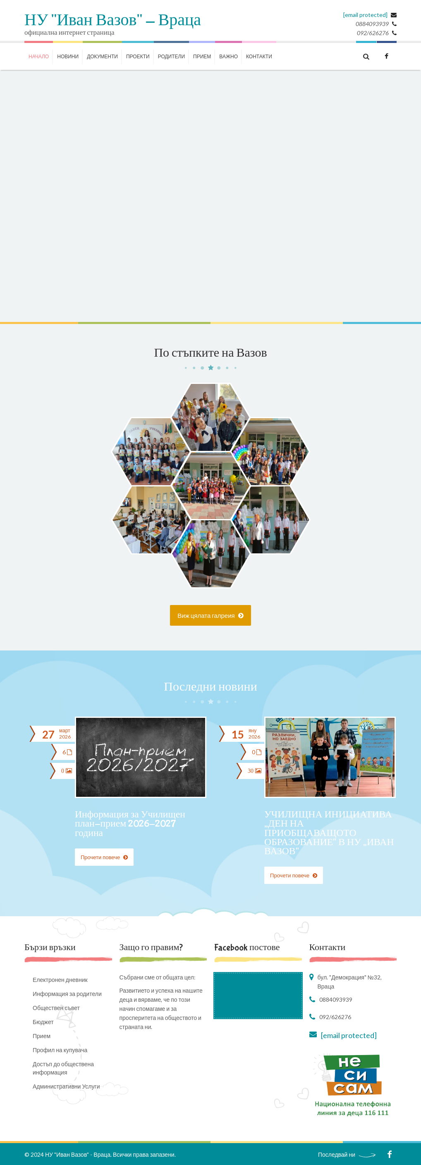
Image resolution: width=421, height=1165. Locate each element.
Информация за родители (67, 993)
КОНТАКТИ (259, 56)
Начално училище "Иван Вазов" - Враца (256, 995)
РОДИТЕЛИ (171, 56)
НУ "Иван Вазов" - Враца (112, 20)
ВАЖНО (228, 56)
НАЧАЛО (39, 56)
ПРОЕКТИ (138, 56)
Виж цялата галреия (210, 615)
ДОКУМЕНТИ (102, 56)
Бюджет (43, 1021)
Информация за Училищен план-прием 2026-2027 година (131, 824)
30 (253, 770)
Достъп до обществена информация (63, 1067)
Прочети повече (104, 856)
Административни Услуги (66, 1085)
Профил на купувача (60, 1049)
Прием (202, 56)
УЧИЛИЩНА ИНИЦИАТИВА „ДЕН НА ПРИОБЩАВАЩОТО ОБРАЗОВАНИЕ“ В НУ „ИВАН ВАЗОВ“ (329, 833)
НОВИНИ (68, 56)
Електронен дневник (60, 979)
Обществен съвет (56, 1007)
